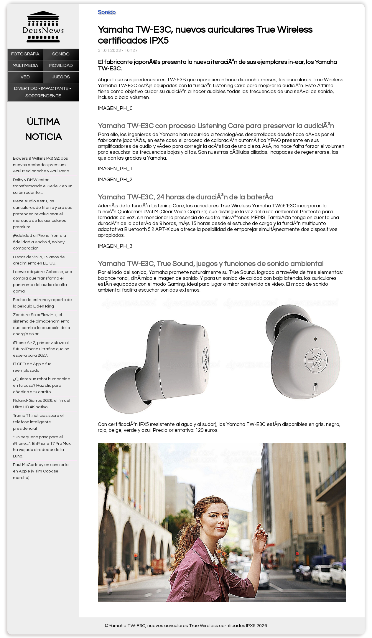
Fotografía (25, 54)
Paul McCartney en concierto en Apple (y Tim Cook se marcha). (40, 471)
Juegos (61, 77)
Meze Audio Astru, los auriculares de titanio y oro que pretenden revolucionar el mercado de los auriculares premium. (43, 214)
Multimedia (25, 65)
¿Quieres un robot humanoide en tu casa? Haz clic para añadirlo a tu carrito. (41, 385)
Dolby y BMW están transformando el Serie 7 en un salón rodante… (43, 186)
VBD (25, 77)
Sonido (61, 54)
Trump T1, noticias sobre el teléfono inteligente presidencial (38, 422)
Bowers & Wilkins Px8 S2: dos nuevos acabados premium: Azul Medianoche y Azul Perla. (41, 164)
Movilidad (61, 65)
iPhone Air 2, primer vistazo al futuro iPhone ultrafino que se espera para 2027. (41, 349)
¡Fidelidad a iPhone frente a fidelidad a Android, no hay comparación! (39, 242)
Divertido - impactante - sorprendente (43, 92)
